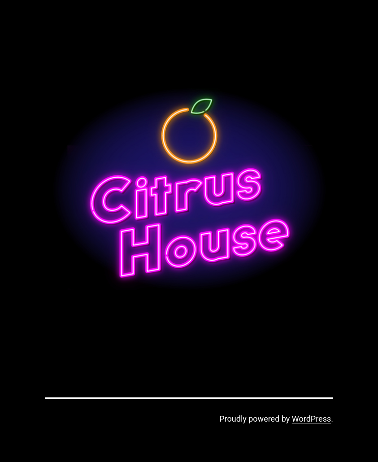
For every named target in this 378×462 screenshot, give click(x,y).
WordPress (311, 418)
